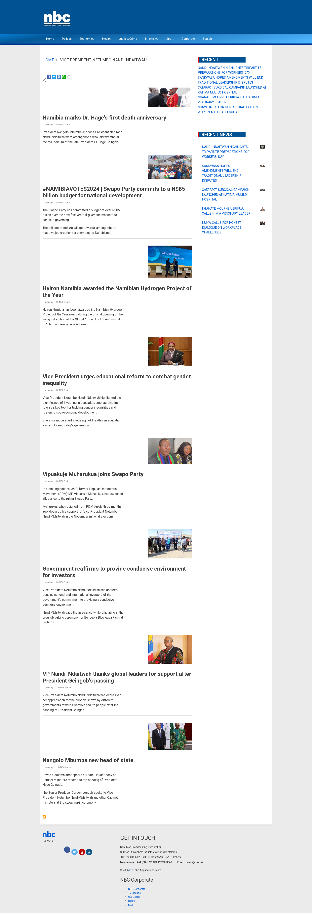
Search (207, 38)
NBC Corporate (136, 888)
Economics (87, 38)
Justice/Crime (128, 38)
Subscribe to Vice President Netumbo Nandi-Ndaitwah (44, 817)
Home (50, 38)
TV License (134, 892)
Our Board (134, 896)
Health (106, 38)
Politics (67, 38)
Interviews (151, 38)
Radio (131, 900)
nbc (49, 834)
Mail (130, 904)
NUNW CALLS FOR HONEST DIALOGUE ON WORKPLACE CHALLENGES (221, 227)
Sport (170, 38)
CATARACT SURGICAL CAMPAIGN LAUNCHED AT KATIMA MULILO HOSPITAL (225, 194)
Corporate (188, 38)
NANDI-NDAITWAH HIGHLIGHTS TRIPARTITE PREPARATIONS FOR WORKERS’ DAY (225, 152)
